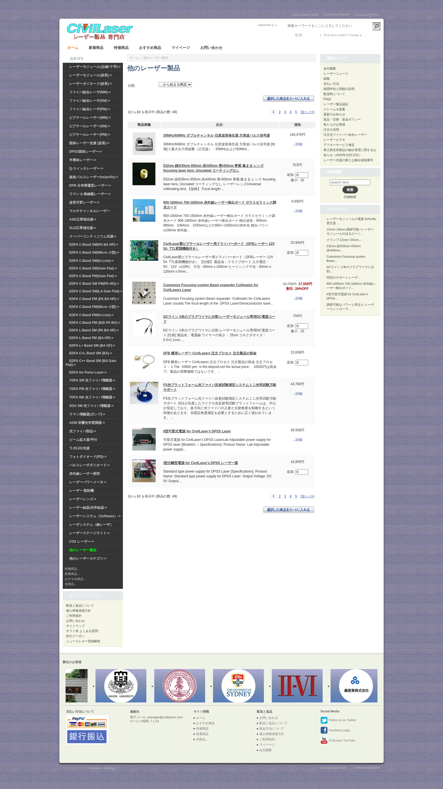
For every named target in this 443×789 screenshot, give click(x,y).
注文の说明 (331, 129)
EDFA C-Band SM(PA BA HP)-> (93, 245)
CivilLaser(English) (337, 14)
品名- (220, 125)
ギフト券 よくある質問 (82, 631)
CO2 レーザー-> (81, 542)
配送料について (334, 94)
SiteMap (109, 768)
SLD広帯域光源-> (82, 228)
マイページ (180, 48)
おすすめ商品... (75, 579)
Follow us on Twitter (338, 720)
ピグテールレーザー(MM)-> (90, 118)
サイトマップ (75, 626)
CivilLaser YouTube (337, 740)
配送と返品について (80, 605)
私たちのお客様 (334, 124)
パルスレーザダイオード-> (89, 465)
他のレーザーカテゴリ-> (87, 559)
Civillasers (95, 768)
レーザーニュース (335, 73)
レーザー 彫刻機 (81, 491)
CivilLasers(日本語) (305, 14)
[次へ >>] (307, 112)
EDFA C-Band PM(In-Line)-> (91, 315)
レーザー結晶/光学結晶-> (88, 508)
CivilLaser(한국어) (366, 14)
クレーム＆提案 (334, 109)
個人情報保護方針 (78, 610)
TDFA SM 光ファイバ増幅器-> (92, 397)
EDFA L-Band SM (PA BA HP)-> (94, 330)
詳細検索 (350, 197)
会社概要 (329, 68)
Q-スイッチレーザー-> (86, 169)
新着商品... (72, 573)
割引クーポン (75, 636)
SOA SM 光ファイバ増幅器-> (91, 406)
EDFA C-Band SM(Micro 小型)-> (94, 253)
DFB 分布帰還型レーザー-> (90, 185)
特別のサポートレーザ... (343, 277)
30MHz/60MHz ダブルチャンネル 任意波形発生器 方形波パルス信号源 (216, 135)
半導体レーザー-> (82, 160)
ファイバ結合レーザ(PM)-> (89, 109)
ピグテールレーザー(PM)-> (89, 135)
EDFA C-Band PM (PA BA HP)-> (94, 299)
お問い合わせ (211, 48)
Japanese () (266, 25)
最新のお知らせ (334, 114)
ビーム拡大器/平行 (83, 440)
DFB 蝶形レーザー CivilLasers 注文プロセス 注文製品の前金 (210, 353)
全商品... (71, 584)
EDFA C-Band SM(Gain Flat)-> (93, 268)
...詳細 (297, 144)
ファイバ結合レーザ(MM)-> (90, 92)
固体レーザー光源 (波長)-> (89, 143)
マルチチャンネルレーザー (89, 211)
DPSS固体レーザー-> (85, 152)
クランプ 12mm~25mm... (344, 240)
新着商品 (96, 48)
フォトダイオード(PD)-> (88, 457)
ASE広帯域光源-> (82, 219)
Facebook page (335, 730)
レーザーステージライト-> (89, 533)
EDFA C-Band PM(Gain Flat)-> (93, 276)
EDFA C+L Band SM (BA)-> (90, 353)
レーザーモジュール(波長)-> (90, 75)
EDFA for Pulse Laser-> (88, 372)
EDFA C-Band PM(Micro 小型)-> (94, 307)
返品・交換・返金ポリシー (342, 119)
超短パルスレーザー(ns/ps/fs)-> (93, 177)
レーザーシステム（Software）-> (95, 516)
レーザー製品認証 (335, 104)
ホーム (72, 48)
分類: (131, 86)
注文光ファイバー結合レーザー (345, 134)
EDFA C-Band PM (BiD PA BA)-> (94, 323)
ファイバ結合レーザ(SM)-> (89, 101)
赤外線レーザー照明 (84, 474)
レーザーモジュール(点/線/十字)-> (95, 67)
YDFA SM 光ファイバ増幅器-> (92, 380)
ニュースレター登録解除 (83, 641)
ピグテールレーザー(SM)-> (89, 126)
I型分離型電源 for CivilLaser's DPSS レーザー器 (200, 463)
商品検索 (334, 172)
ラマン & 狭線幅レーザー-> (89, 194)
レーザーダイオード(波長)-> (90, 84)
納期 (326, 78)
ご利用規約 (74, 615)
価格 (297, 125)
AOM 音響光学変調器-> (87, 423)
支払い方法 (331, 83)
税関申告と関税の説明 (339, 88)
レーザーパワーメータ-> (87, 482)
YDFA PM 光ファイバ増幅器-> (92, 389)
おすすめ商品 (150, 48)
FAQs (327, 99)
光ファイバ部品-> (82, 431)
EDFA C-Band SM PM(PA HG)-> (94, 284)
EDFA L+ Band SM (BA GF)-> (92, 346)
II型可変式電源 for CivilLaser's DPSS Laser (197, 431)
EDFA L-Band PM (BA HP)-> (91, 338)
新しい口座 (370, 35)
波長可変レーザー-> (84, 202)
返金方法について (271, 728)
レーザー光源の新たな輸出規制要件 (348, 160)
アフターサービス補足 (339, 144)
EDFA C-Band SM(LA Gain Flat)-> (95, 291)
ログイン (311, 35)
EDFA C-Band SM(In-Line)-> (91, 261)
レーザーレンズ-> (82, 499)
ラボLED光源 (79, 448)
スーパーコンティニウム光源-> (92, 236)
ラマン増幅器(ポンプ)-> (87, 414)
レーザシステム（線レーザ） (91, 525)
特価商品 (121, 48)
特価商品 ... (73, 568)
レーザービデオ (334, 139)
